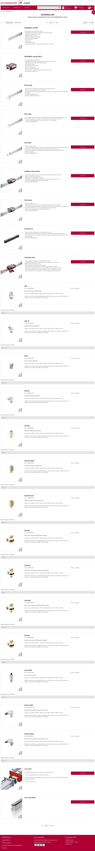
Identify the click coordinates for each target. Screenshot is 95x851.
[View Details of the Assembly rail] (11, 238)
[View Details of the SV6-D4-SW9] (11, 715)
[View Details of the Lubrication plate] (11, 267)
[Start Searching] (59, 8)
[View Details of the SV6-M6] (11, 645)
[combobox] (49, 7)
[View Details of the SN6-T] (11, 366)
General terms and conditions (12, 845)
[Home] (15, 2)
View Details (83, 32)
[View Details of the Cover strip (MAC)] (11, 807)
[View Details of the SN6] (11, 296)
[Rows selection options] (4, 22)
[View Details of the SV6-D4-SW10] (11, 744)
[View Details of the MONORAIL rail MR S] (11, 38)
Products (2, 11)
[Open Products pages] (10, 8)
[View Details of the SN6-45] (11, 331)
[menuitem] (6, 8)
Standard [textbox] (3, 313)
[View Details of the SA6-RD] (11, 436)
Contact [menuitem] (27, 7)
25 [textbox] (84, 22)
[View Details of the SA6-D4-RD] (11, 680)
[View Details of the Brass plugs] (11, 124)
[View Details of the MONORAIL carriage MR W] (11, 66)
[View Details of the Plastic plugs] (11, 95)
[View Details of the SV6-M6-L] (11, 575)
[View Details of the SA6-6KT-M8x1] (11, 471)
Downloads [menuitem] (17, 7)
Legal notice (6, 840)
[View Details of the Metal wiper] (11, 210)
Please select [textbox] (4, 347)
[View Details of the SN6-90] (11, 401)
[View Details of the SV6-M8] (11, 540)
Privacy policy (6, 843)
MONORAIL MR (8, 11)
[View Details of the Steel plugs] (11, 152)
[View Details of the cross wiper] (11, 779)
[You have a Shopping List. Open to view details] (80, 7)
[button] (91, 7)
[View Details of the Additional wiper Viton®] (11, 181)
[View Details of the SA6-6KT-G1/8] (11, 505)
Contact (4, 848)
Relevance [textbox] (8, 22)
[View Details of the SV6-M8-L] (11, 610)
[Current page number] (50, 22)
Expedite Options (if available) (8, 310)
